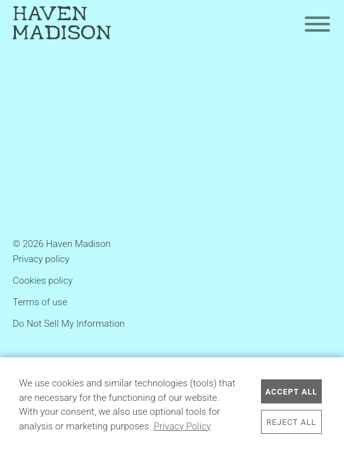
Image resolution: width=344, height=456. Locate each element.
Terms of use (40, 302)
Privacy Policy (181, 426)
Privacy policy (41, 259)
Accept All (291, 391)
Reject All (292, 422)
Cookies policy (43, 280)
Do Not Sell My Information (69, 323)
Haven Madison (62, 24)
